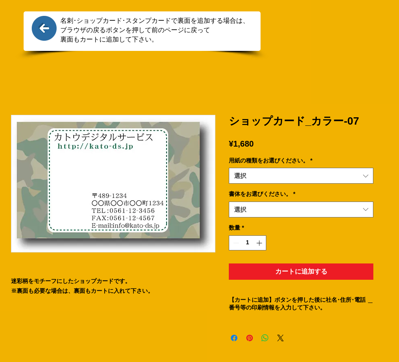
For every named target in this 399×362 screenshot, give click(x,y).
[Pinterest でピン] (249, 338)
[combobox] (301, 176)
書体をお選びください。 (262, 194)
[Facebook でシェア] (234, 338)
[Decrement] (235, 243)
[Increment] (260, 243)
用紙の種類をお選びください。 (270, 160)
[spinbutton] (247, 243)
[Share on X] (280, 338)
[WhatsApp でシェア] (265, 338)
